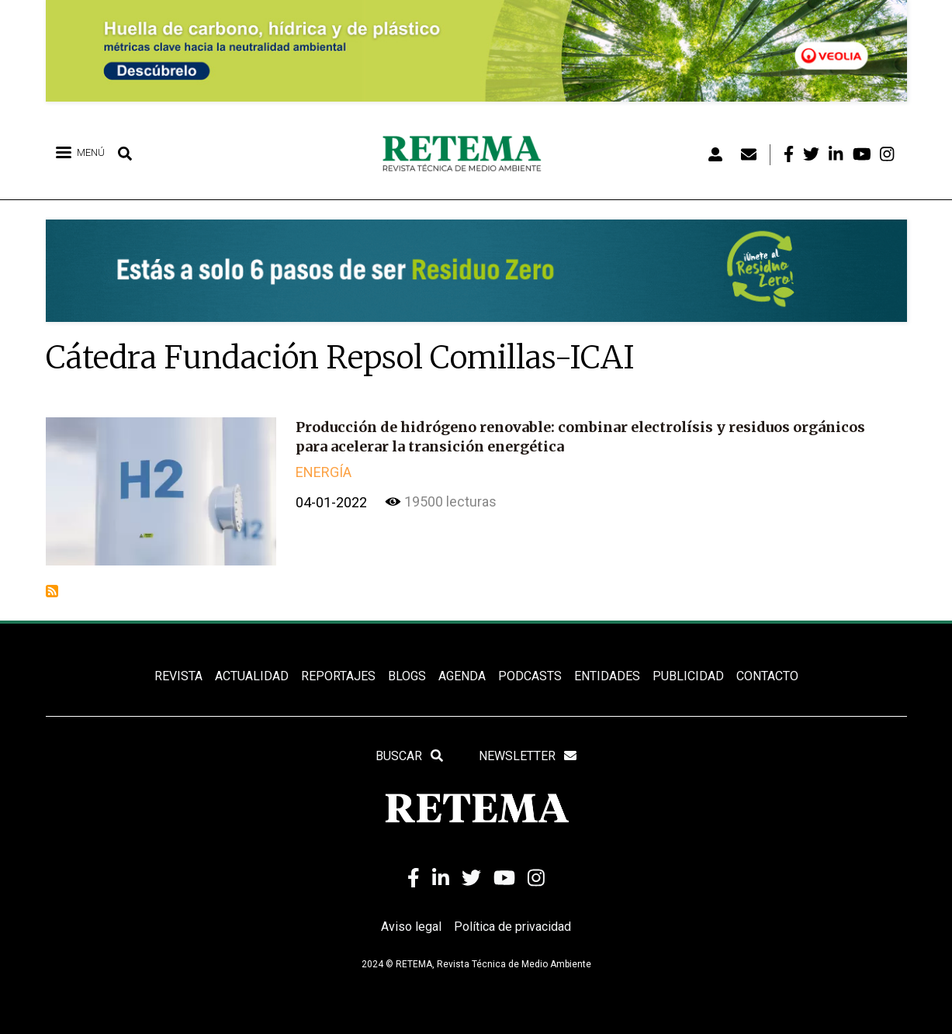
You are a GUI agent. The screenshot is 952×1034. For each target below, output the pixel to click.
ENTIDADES (607, 676)
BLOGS (407, 676)
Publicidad (688, 676)
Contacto (767, 676)
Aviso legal (411, 926)
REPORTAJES (338, 676)
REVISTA (178, 676)
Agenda (462, 676)
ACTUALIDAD (252, 676)
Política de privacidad (512, 926)
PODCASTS (530, 676)
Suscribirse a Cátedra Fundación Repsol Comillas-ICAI (52, 591)
